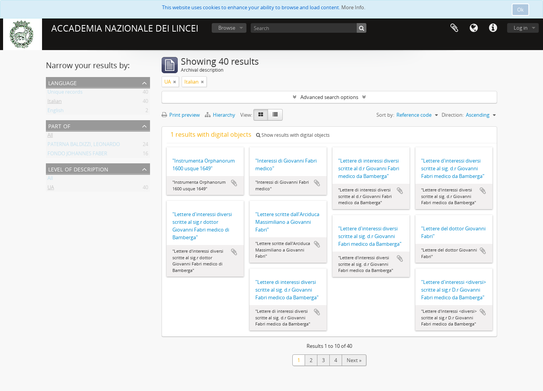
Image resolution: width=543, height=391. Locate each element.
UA (50, 188)
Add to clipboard (234, 183)
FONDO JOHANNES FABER (77, 154)
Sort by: (385, 114)
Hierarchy (220, 114)
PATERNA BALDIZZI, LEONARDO (83, 145)
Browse (226, 27)
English (55, 111)
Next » (354, 360)
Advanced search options (329, 97)
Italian (54, 102)
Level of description (78, 168)
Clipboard (454, 28)
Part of (59, 125)
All (50, 136)
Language (473, 28)
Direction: (453, 114)
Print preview (181, 114)
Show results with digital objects (293, 135)
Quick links (493, 28)
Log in (521, 27)
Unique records (65, 93)
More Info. (353, 7)
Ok (520, 9)
